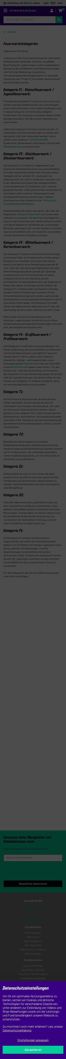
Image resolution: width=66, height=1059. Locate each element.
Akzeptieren (33, 1050)
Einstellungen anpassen (33, 1040)
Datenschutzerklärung (17, 1030)
